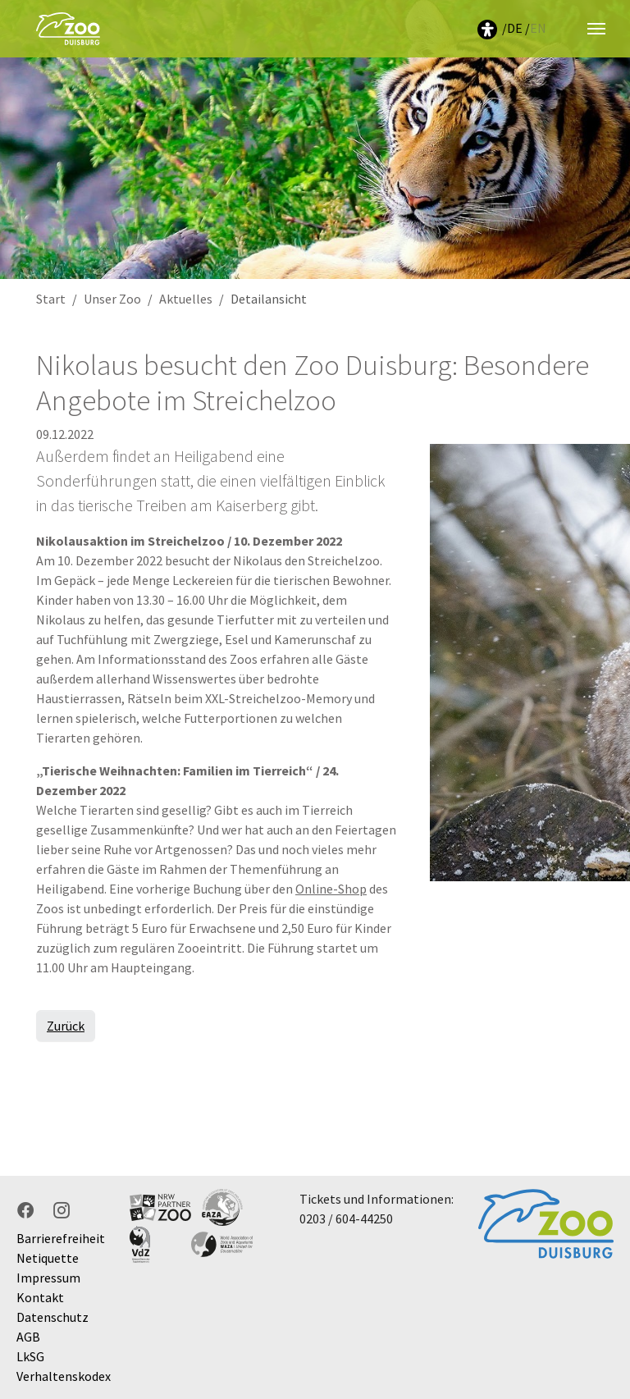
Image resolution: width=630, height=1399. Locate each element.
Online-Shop (331, 888)
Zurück (65, 1025)
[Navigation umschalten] (596, 29)
